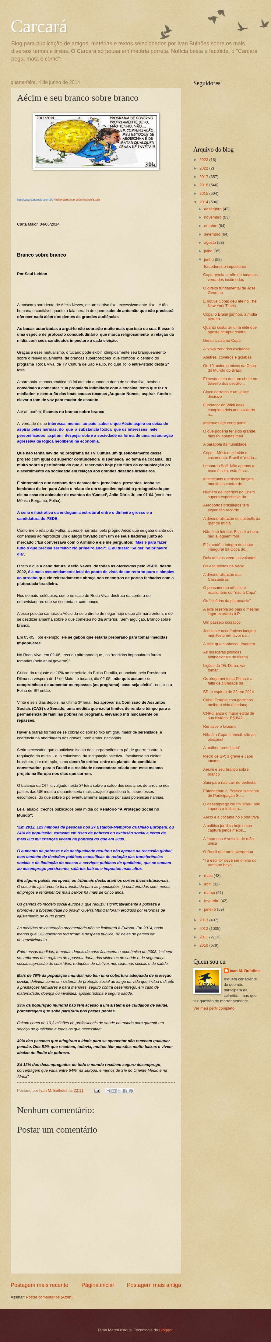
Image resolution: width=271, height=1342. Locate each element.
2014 (204, 202)
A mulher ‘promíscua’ (221, 747)
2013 (204, 920)
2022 (204, 168)
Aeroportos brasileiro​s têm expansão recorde (226, 507)
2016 (204, 185)
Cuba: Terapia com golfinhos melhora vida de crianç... (228, 702)
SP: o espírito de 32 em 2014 (228, 691)
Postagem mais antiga (154, 1285)
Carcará (39, 26)
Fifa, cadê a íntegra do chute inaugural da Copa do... (228, 547)
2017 (204, 176)
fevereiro (212, 901)
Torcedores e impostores (224, 266)
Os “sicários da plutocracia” (227, 600)
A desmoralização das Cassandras (222, 576)
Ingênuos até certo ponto (224, 423)
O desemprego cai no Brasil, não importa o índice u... (231, 806)
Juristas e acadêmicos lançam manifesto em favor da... (229, 633)
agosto (210, 242)
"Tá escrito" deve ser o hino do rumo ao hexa (229, 862)
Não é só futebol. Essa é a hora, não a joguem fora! (231, 533)
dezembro (213, 209)
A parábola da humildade (224, 444)
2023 (204, 159)
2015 (204, 193)
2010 (204, 945)
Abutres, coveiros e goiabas (227, 357)
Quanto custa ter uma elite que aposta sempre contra (230, 329)
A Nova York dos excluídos (226, 349)
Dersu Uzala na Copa (222, 340)
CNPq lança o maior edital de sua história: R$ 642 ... (228, 715)
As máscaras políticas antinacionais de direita (225, 654)
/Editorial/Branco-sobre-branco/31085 (58, 199)
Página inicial (97, 1285)
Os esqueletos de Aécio (223, 566)
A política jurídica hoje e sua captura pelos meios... (227, 827)
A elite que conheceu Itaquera (229, 644)
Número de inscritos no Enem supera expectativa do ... (229, 494)
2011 (204, 937)
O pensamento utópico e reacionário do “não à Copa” (229, 589)
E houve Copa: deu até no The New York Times (229, 303)
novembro (213, 217)
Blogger (166, 1330)
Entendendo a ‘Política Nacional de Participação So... (231, 793)
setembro (212, 234)
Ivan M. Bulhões (245, 971)
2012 (204, 928)
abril (208, 884)
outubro (211, 225)
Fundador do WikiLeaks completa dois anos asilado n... (229, 410)
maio (208, 875)
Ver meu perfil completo (213, 1008)
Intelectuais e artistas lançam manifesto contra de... (228, 481)
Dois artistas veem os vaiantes (229, 557)
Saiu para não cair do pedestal (229, 782)
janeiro (210, 909)
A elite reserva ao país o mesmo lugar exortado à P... (231, 611)
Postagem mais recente (39, 1285)
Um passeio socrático (222, 622)
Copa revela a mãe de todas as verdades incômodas (230, 277)
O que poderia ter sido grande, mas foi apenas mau (229, 433)
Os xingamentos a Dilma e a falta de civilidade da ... (227, 680)
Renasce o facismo (220, 726)
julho (208, 251)
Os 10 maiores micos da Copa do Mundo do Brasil (229, 368)
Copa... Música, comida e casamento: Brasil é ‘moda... (230, 455)
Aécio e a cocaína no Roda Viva (231, 817)
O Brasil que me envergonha (228, 852)
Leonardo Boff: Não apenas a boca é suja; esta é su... (228, 468)
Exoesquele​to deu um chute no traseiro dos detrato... (230, 381)
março (210, 892)
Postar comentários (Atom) (49, 1297)
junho (209, 259)
